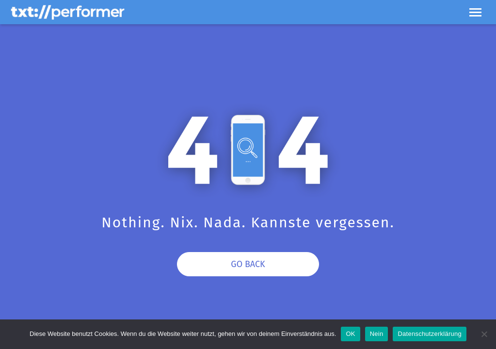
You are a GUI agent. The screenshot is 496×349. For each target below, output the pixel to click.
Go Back (248, 264)
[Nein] (484, 334)
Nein (377, 333)
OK (350, 333)
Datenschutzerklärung (429, 333)
